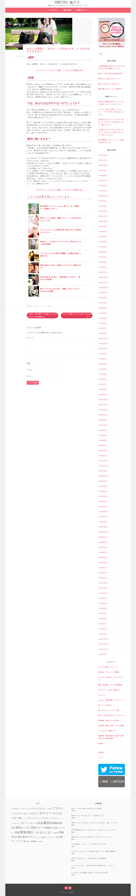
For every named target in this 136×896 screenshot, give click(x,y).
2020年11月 (102, 405)
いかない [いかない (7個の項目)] (15, 808)
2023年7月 (101, 242)
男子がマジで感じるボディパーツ (109, 79)
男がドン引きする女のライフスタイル (111, 715)
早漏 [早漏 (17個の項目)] (61, 832)
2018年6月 (101, 552)
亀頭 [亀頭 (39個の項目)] (46, 823)
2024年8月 (101, 175)
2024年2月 (101, 206)
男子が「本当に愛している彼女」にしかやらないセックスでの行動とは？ (42, 315)
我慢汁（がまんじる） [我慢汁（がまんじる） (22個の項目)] (39, 832)
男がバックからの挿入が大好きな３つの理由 (86, 808)
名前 (28, 363)
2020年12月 (102, 400)
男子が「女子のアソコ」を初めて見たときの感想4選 (88, 858)
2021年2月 (101, 389)
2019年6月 (101, 491)
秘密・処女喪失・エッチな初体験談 (110, 685)
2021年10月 (102, 349)
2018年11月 (102, 527)
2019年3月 (101, 506)
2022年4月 (101, 318)
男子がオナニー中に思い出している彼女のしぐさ (87, 816)
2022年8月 (101, 298)
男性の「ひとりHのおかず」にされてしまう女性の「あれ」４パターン (94, 823)
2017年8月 (101, 598)
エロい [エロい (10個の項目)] (24, 813)
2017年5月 (101, 608)
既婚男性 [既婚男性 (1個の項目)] (56, 833)
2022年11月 (102, 282)
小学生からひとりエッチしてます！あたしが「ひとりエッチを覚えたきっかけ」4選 (111, 122)
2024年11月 (102, 160)
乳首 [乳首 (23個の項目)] (40, 823)
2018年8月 (101, 542)
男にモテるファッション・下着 (108, 710)
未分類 (100, 743)
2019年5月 (101, 496)
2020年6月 (101, 430)
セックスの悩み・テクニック (108, 667)
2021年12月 (102, 338)
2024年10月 (102, 165)
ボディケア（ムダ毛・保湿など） (109, 690)
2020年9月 (101, 415)
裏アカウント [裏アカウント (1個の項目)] (52, 837)
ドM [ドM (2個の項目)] (50, 818)
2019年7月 (101, 486)
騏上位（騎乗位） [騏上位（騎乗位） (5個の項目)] (31, 841)
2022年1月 (101, 333)
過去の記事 (67, 10)
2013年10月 (102, 649)
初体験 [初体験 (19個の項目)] (54, 823)
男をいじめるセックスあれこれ (108, 84)
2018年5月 (101, 557)
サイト (29, 376)
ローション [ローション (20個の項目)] (28, 823)
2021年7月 (101, 364)
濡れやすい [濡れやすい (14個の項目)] (28, 836)
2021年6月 (101, 369)
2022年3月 (101, 323)
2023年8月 (101, 237)
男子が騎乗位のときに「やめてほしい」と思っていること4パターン (94, 830)
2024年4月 (101, 196)
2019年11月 (102, 466)
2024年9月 (101, 170)
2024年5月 (101, 191)
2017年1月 (101, 629)
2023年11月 (102, 221)
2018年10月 (102, 532)
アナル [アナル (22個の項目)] (57, 808)
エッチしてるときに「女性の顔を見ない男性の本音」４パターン (93, 865)
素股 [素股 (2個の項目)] (42, 837)
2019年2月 (101, 512)
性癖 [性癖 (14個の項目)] (17, 832)
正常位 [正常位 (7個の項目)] (14, 837)
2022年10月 (102, 288)
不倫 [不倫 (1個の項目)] (36, 823)
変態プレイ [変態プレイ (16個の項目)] (37, 827)
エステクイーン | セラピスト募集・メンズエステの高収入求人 (59, 70)
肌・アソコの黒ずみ (105, 705)
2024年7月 (101, 180)
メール (29, 370)
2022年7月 (101, 303)
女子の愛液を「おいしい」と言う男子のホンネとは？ (89, 844)
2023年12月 (102, 216)
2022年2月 (101, 328)
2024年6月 (101, 186)
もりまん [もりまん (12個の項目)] (40, 808)
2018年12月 (102, 522)
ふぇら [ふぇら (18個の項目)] (31, 808)
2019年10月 (102, 471)
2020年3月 (101, 445)
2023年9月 (101, 231)
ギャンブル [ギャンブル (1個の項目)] (24, 818)
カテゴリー (54, 10)
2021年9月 (101, 354)
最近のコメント (82, 10)
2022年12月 (102, 277)
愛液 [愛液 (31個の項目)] (23, 832)
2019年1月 (101, 517)
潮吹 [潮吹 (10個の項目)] (20, 837)
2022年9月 (101, 293)
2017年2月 (101, 624)
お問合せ (101, 752)
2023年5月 (101, 252)
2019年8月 (101, 481)
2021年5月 (101, 374)
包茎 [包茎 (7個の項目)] (13, 827)
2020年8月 (101, 420)
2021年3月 (101, 384)
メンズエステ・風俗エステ (107, 731)
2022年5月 (101, 313)
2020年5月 (101, 435)
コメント (30, 338)
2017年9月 (101, 593)
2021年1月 (101, 394)
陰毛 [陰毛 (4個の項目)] (58, 837)
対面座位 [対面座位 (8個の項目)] (48, 827)
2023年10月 (102, 226)
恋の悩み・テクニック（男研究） (43, 306)
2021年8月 (101, 359)
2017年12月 (102, 583)
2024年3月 (101, 201)
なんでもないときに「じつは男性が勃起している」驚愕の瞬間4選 (93, 851)
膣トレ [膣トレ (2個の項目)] (47, 837)
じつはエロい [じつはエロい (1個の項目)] (23, 808)
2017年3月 (101, 619)
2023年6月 (101, 247)
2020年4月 (101, 440)
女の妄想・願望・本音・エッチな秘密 (111, 726)
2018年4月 (101, 563)
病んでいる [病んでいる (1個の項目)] (38, 837)
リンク (100, 757)
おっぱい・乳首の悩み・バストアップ (111, 700)
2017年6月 (101, 603)
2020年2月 (101, 451)
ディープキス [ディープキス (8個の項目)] (42, 818)
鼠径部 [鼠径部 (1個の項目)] (40, 841)
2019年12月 (102, 461)
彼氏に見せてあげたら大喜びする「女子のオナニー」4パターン (92, 837)
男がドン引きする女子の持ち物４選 (110, 74)
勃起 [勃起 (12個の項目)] (60, 823)
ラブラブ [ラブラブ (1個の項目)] (18, 823)
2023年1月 (101, 272)
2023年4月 (101, 257)
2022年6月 (101, 308)
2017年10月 (102, 588)
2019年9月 (101, 476)
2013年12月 (102, 639)
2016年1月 (101, 634)
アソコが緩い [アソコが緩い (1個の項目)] (48, 808)
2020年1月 (101, 456)
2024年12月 (102, 155)
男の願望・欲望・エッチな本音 (108, 720)
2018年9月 (101, 537)
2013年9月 (101, 654)
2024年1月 (101, 211)
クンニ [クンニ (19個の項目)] (32, 818)
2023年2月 (101, 267)
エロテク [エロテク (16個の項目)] (34, 813)
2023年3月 (101, 262)
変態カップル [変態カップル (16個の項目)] (23, 827)
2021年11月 (102, 343)
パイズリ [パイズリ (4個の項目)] (55, 818)
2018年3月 (101, 568)
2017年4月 (101, 614)
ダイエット (102, 695)
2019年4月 (101, 501)
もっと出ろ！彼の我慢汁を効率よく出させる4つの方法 (89, 873)
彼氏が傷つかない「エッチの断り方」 (111, 89)
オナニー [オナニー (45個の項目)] (45, 813)
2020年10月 (102, 410)
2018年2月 (101, 573)
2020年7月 (101, 425)
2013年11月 (102, 644)
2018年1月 (101, 578)
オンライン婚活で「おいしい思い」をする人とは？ (77, 315)
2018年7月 (101, 547)
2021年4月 (101, 379)
